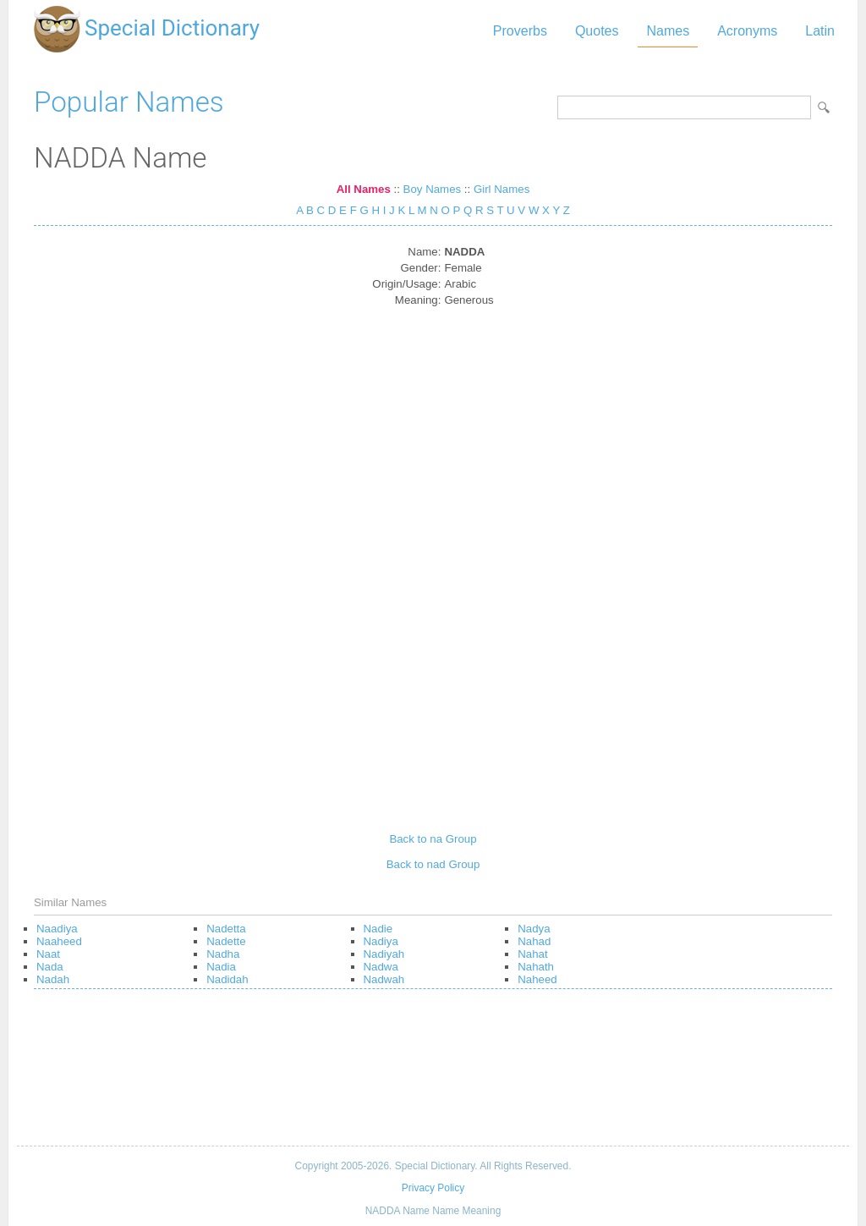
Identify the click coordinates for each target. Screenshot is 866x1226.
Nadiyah (384, 954)
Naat (48, 954)
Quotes (597, 31)
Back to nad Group (433, 864)
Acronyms (747, 31)
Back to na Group (432, 839)
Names (667, 31)
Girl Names (501, 189)
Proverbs (520, 31)
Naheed (537, 979)
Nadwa (381, 966)
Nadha (222, 954)
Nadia (221, 966)
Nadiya (381, 941)
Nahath (536, 966)
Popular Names (129, 101)
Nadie (378, 928)
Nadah (52, 979)
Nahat (532, 954)
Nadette (225, 941)
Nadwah (384, 979)
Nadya (534, 928)
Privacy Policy (433, 1188)
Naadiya (57, 928)
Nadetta (225, 928)
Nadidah (227, 979)
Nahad (534, 941)
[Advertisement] (432, 563)
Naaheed (59, 941)
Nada (49, 966)
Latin (820, 31)
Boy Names (432, 189)
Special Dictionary (172, 28)
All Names (364, 189)
